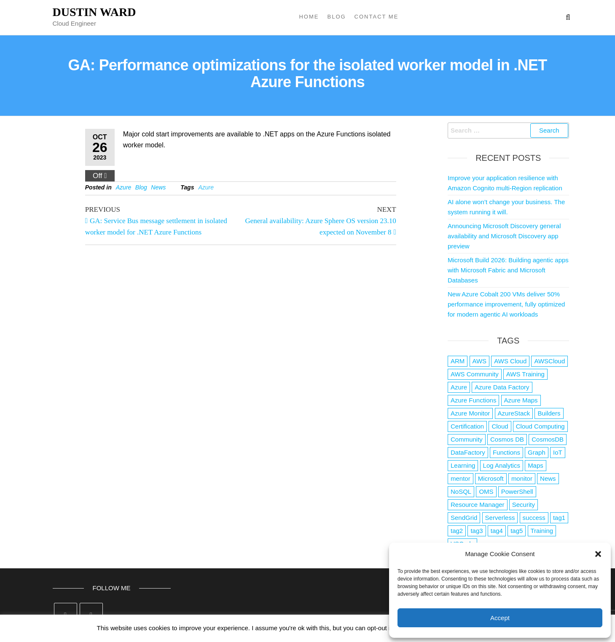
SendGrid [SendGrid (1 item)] (464, 517)
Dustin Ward (94, 12)
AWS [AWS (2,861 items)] (480, 361)
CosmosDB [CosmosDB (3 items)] (548, 439)
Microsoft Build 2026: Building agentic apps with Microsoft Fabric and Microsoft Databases (508, 270)
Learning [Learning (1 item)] (463, 465)
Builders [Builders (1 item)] (548, 413)
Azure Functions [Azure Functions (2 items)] (473, 400)
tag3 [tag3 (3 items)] (476, 530)
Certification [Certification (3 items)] (467, 426)
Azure (124, 187)
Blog (336, 16)
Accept (500, 617)
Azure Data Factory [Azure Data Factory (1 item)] (502, 387)
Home (309, 16)
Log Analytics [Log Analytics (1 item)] (501, 465)
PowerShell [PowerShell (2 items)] (517, 491)
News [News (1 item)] (548, 478)
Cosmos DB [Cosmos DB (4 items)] (507, 439)
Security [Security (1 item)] (523, 504)
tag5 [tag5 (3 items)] (516, 530)
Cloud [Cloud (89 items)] (499, 426)
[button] (598, 554)
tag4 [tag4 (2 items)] (497, 530)
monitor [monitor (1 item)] (521, 478)
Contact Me (376, 16)
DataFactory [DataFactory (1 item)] (468, 452)
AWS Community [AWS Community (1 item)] (475, 374)
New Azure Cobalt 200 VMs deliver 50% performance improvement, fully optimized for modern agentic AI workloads (506, 304)
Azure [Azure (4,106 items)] (459, 387)
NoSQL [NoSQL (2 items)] (461, 491)
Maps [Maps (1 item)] (535, 465)
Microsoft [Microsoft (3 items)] (491, 478)
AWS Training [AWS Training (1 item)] (525, 374)
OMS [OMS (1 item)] (486, 491)
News (158, 187)
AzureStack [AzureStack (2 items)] (514, 413)
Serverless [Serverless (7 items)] (500, 517)
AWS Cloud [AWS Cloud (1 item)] (510, 361)
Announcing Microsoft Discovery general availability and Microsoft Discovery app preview (504, 236)
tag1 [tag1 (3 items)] (559, 517)
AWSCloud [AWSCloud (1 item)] (549, 361)
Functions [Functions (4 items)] (506, 452)
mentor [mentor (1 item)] (460, 478)
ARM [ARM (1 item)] (458, 361)
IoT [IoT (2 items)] (557, 452)
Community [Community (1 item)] (467, 439)
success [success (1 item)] (534, 517)
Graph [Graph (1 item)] (536, 452)
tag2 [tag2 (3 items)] (457, 530)
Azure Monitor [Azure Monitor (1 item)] (470, 413)
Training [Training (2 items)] (542, 530)
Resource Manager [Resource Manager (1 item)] (478, 504)
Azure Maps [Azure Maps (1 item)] (521, 400)
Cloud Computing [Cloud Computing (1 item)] (540, 426)
